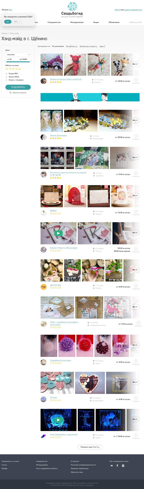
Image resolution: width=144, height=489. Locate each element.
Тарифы (4, 468)
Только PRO (13, 74)
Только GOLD (14, 77)
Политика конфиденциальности (83, 465)
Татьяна (53, 397)
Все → (135, 64)
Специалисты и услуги (10, 461)
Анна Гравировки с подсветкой (63, 435)
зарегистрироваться (133, 10)
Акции (96, 22)
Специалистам (54, 22)
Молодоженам (77, 22)
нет (15, 21)
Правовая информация (79, 468)
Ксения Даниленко (58, 135)
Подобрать (18, 87)
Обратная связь (77, 472)
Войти (117, 10)
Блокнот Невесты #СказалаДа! (63, 248)
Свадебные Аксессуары (60, 360)
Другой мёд (55, 285)
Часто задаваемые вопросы (47, 468)
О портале (75, 461)
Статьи (35, 22)
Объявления (114, 22)
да (8, 21)
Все (10, 10)
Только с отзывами (16, 80)
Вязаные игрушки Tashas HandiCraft (65, 79)
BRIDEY (53, 211)
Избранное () (135, 22)
